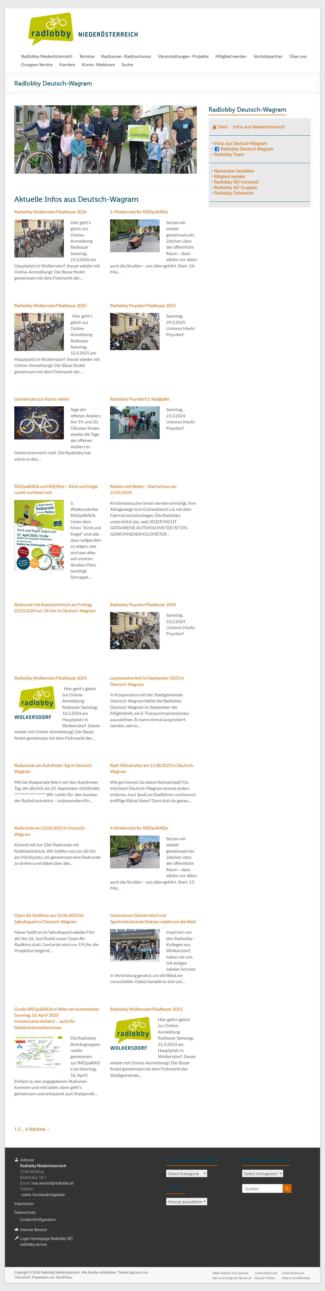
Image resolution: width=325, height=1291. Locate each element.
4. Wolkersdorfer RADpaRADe (139, 827)
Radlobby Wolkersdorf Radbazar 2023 (146, 1008)
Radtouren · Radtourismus (126, 56)
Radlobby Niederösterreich (46, 56)
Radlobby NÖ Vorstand (236, 182)
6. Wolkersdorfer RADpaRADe (139, 211)
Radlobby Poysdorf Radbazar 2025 (143, 305)
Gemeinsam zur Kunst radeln (41, 398)
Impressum (24, 1203)
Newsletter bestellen (234, 171)
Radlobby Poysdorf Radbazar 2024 (143, 604)
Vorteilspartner (268, 56)
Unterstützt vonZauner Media (266, 1273)
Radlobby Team (229, 154)
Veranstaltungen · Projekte (183, 56)
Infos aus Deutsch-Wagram (240, 143)
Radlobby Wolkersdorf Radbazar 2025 (50, 305)
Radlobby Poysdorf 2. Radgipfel (139, 398)
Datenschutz (25, 1212)
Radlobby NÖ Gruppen (235, 187)
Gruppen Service (37, 64)
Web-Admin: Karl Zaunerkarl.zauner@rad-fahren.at (231, 1273)
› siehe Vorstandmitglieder (42, 1195)
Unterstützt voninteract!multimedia (296, 1273)
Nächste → (40, 1129)
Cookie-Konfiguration (38, 1219)
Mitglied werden (231, 56)
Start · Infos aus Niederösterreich (248, 127)
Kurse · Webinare (98, 64)
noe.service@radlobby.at (52, 1183)
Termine (86, 56)
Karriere (67, 64)
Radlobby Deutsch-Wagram (244, 149)
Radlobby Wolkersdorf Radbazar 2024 (50, 677)
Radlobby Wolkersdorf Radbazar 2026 (50, 211)
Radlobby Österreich (233, 193)
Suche (127, 64)
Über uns (298, 56)
